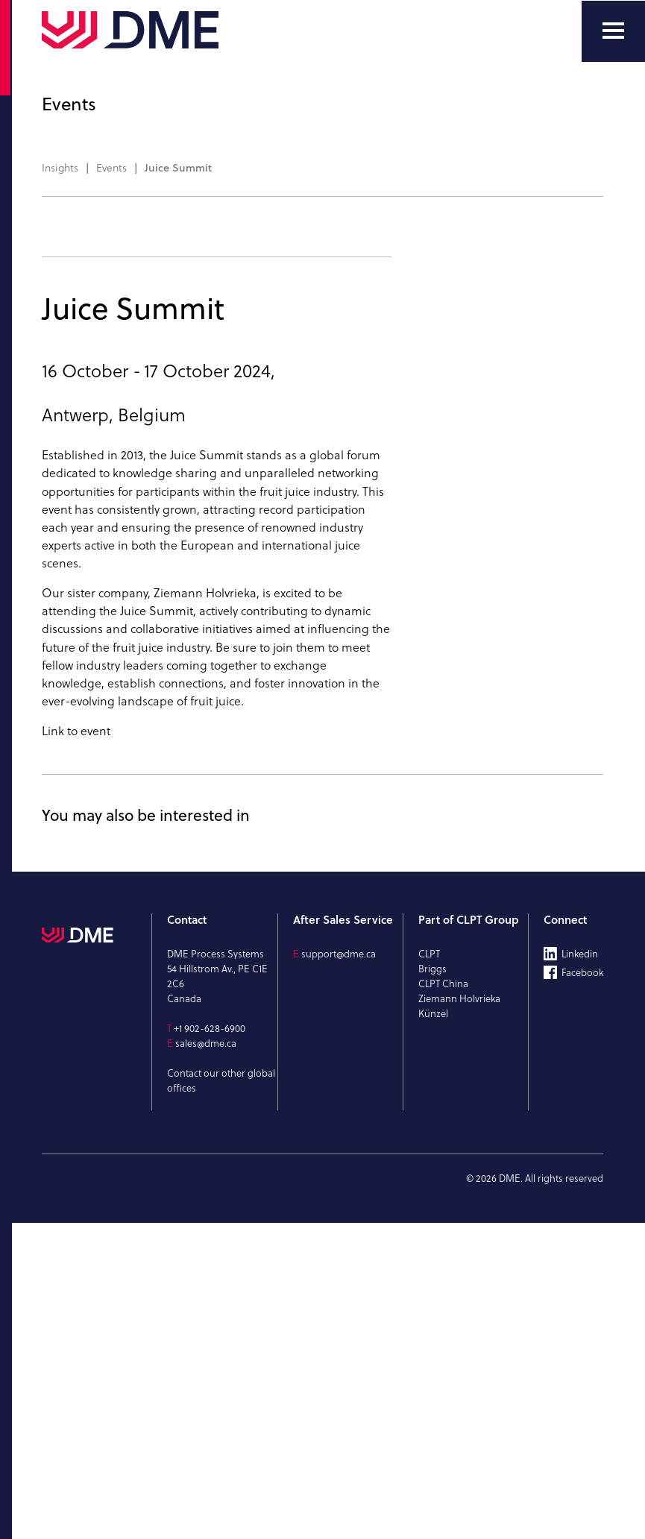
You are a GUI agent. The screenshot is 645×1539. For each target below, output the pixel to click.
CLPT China (443, 1299)
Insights (60, 168)
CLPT (429, 1270)
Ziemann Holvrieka (205, 909)
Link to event (76, 1047)
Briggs (432, 1284)
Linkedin (579, 1270)
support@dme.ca (338, 1270)
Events (111, 168)
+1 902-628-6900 (209, 1344)
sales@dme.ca (205, 1359)
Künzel (433, 1329)
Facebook (582, 1288)
